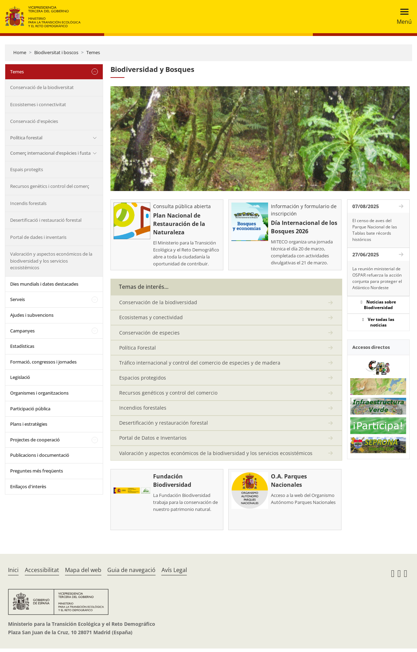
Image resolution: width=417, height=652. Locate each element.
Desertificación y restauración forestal (163, 425)
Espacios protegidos (142, 379)
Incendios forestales (142, 410)
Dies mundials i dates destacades (44, 284)
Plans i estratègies (28, 424)
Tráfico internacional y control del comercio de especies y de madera (199, 364)
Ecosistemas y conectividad (151, 318)
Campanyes (22, 331)
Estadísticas (22, 346)
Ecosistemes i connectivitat (38, 104)
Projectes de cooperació (35, 440)
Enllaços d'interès (28, 486)
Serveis (17, 299)
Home (19, 52)
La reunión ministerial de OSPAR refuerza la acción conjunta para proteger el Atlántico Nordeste (377, 278)
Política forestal (26, 137)
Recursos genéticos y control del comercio (168, 394)
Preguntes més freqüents (36, 471)
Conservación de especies (149, 333)
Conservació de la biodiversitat (42, 87)
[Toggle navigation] (402, 16)
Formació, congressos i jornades (43, 362)
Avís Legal (174, 573)
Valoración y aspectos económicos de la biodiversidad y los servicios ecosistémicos (51, 261)
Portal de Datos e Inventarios (153, 441)
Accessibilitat (42, 573)
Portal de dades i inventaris (38, 237)
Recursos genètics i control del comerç (49, 186)
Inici (13, 573)
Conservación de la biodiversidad (158, 302)
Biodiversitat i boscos (56, 52)
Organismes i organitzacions (39, 393)
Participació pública (30, 408)
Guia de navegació (131, 573)
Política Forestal (137, 348)
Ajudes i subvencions (31, 315)
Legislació (20, 377)
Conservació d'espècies (34, 121)
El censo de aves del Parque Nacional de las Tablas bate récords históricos (374, 230)
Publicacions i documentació (39, 455)
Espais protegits (26, 169)
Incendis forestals (28, 203)
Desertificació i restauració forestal (45, 220)
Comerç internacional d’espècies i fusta (50, 153)
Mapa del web (83, 573)
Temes (93, 52)
